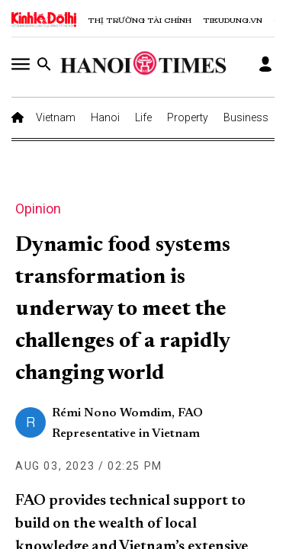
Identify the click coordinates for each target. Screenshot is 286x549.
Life (143, 117)
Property (187, 117)
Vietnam (56, 117)
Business (245, 117)
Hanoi (105, 117)
